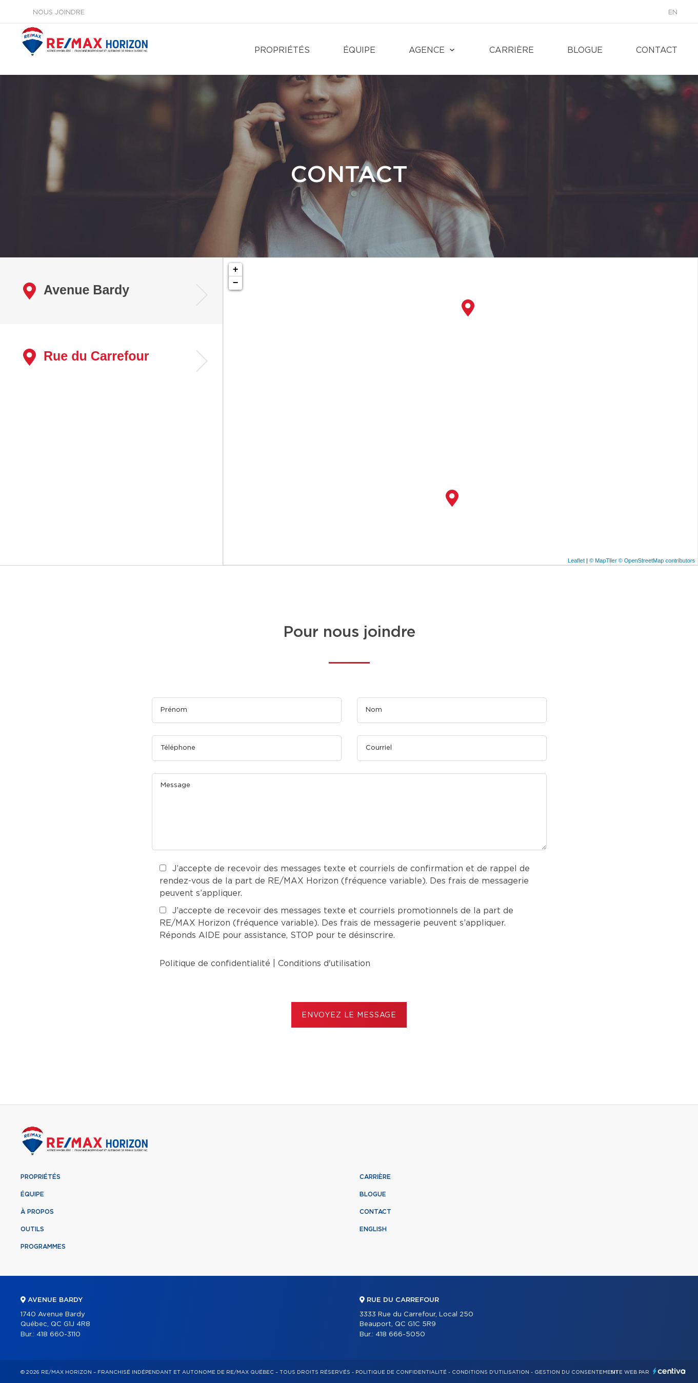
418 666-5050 (400, 1334)
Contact (656, 50)
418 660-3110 (58, 1334)
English (373, 1229)
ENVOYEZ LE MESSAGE (349, 1015)
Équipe (359, 50)
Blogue (585, 50)
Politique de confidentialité (214, 963)
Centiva (669, 1371)
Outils (32, 1229)
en (672, 12)
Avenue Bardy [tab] (76, 291)
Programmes (43, 1247)
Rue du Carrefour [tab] (86, 357)
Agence (427, 50)
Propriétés (282, 50)
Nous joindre (59, 12)
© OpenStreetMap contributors (657, 560)
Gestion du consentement (576, 1372)
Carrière (511, 50)
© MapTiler (603, 560)
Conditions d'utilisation (324, 963)
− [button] (235, 283)
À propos (37, 1212)
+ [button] (235, 270)
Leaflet (576, 560)
